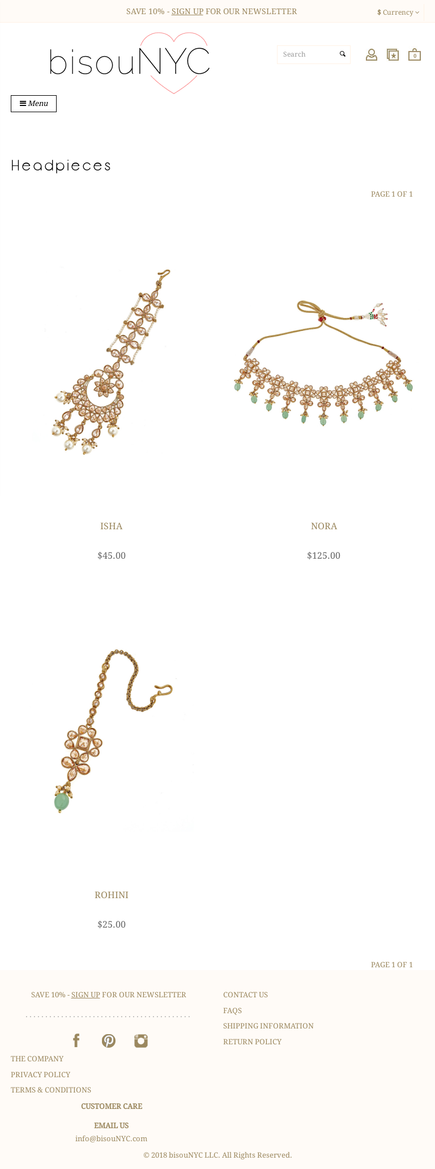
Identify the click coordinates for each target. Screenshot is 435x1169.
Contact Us (245, 995)
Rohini (112, 895)
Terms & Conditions (51, 1090)
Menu (34, 103)
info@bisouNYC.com (111, 1138)
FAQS (232, 1010)
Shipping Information (268, 1026)
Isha (111, 526)
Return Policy (252, 1042)
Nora (324, 526)
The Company (37, 1059)
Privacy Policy (40, 1074)
